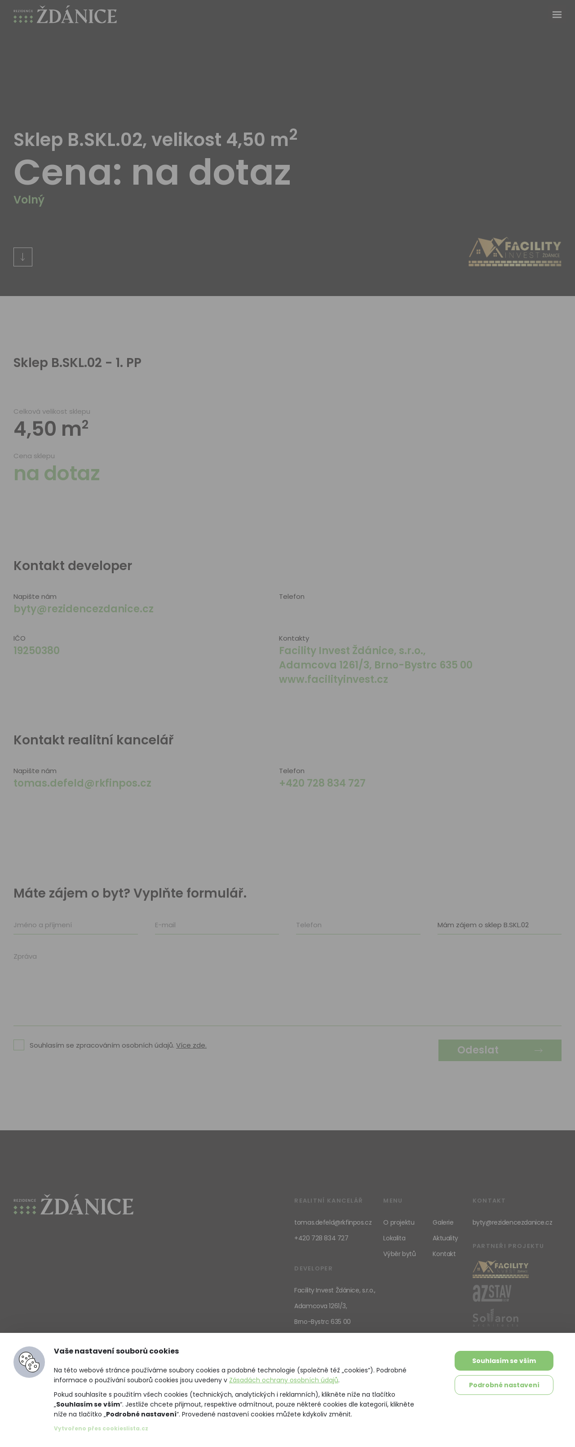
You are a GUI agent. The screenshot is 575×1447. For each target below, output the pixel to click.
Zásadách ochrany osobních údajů (283, 1380)
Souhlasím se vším (504, 1360)
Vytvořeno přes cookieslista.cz (101, 1428)
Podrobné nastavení (504, 1385)
